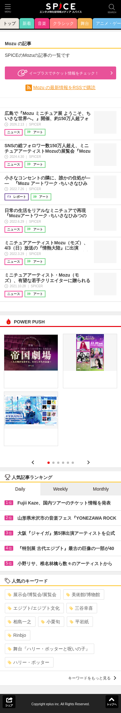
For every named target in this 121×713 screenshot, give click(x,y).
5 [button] (68, 463)
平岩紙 (79, 621)
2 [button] (53, 463)
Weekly (60, 489)
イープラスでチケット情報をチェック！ (57, 73)
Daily (20, 489)
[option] (60, 392)
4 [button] (63, 463)
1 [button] (48, 463)
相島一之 (19, 621)
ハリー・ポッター (28, 662)
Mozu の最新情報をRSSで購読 (64, 87)
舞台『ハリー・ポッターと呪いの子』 (49, 648)
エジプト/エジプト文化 (34, 608)
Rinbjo (17, 635)
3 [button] (58, 463)
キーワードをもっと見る (92, 678)
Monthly (101, 489)
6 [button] (73, 463)
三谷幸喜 (81, 608)
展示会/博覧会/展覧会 (32, 594)
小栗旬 (50, 621)
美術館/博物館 (83, 594)
